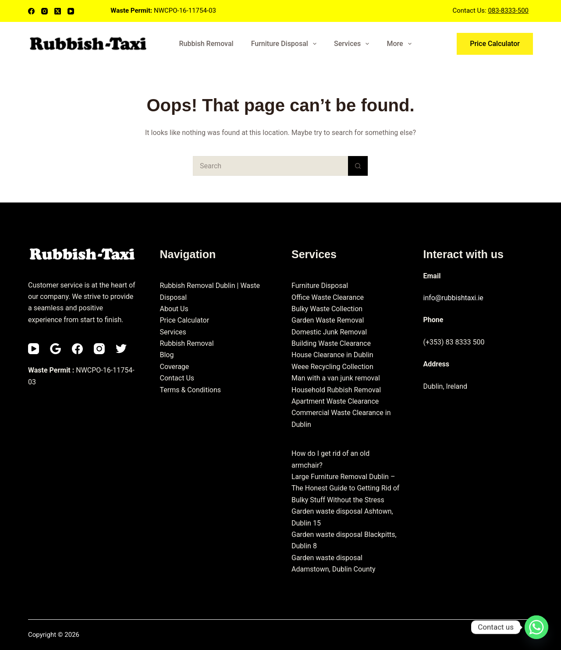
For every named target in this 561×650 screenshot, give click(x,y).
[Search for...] (270, 166)
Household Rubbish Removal (336, 390)
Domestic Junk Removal (329, 332)
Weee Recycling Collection (332, 366)
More (401, 44)
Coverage (174, 366)
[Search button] (358, 166)
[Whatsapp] (536, 627)
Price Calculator (495, 43)
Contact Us (177, 378)
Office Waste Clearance (327, 297)
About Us (174, 309)
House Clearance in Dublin (332, 355)
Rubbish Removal (206, 43)
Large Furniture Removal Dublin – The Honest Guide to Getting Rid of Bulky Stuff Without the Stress (345, 488)
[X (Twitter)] (57, 11)
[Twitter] (121, 348)
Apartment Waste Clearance (335, 401)
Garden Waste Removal (327, 320)
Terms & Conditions (190, 390)
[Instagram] (44, 11)
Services (353, 44)
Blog (167, 355)
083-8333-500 (508, 10)
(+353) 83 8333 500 (454, 342)
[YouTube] (70, 11)
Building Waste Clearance (331, 343)
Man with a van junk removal (335, 378)
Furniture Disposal (285, 44)
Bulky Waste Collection (326, 309)
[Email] (55, 348)
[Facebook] (31, 11)
